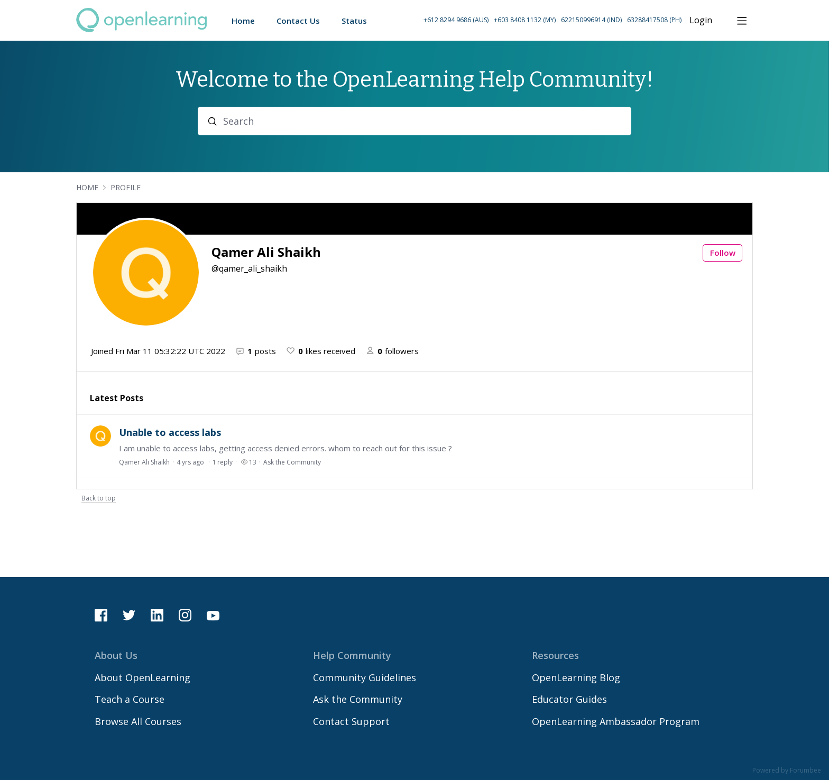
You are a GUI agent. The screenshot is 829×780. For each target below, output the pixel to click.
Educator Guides (569, 699)
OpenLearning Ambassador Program (615, 721)
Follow (722, 252)
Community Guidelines (364, 677)
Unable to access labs (170, 432)
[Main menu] (741, 20)
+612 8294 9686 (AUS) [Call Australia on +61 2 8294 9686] (456, 19)
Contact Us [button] (298, 20)
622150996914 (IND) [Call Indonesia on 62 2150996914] (591, 19)
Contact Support (351, 721)
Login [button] (700, 20)
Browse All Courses (138, 721)
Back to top (98, 499)
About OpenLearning (142, 677)
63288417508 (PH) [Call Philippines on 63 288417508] (654, 19)
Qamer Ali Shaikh (144, 462)
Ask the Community (292, 462)
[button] (552, 20)
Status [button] (354, 20)
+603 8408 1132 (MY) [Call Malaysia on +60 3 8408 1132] (525, 19)
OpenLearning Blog (576, 677)
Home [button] (243, 20)
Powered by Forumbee (786, 771)
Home (87, 187)
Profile (125, 187)
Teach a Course (129, 699)
